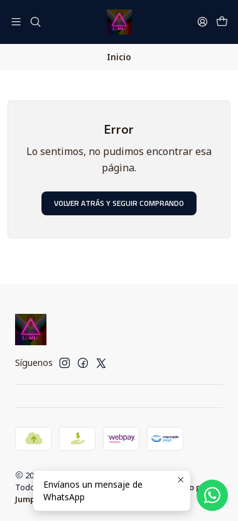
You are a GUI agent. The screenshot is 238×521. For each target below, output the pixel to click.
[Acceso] (202, 21)
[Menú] (16, 21)
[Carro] (222, 22)
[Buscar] (34, 21)
